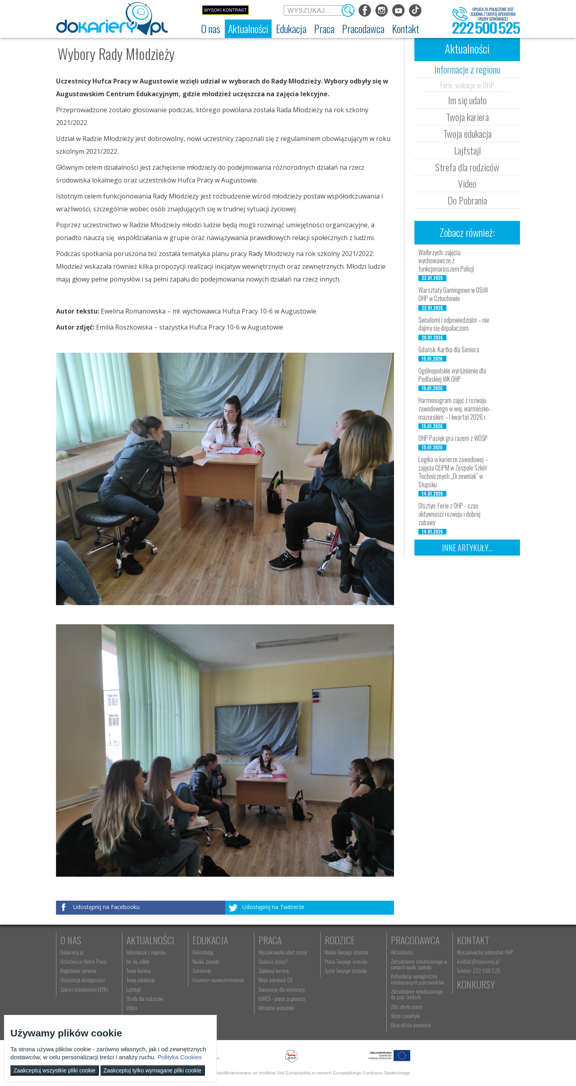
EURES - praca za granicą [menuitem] (281, 999)
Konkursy (476, 984)
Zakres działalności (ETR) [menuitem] (84, 989)
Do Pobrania (467, 200)
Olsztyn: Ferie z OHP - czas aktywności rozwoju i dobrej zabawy (449, 514)
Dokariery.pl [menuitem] (72, 952)
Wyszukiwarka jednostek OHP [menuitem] (485, 952)
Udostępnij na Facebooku (106, 907)
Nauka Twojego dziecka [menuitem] (346, 952)
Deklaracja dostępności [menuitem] (82, 980)
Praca (270, 940)
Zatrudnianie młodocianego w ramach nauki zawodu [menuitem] (419, 964)
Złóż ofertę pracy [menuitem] (406, 1007)
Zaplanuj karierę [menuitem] (273, 971)
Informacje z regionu (467, 69)
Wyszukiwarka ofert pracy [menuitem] (282, 952)
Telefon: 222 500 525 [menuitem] (478, 971)
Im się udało (467, 100)
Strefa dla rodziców (467, 167)
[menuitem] (211, 29)
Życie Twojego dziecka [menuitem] (346, 971)
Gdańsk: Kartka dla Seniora (448, 349)
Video (467, 183)
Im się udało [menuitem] (137, 961)
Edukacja (210, 940)
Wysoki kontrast (225, 10)
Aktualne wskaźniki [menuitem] (276, 1008)
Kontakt (473, 940)
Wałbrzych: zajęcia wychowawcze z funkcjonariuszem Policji (446, 261)
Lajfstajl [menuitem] (133, 989)
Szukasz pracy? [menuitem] (273, 961)
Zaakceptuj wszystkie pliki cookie (55, 1070)
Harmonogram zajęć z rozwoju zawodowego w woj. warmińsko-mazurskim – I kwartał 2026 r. (454, 408)
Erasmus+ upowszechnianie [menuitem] (218, 980)
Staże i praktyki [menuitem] (405, 1016)
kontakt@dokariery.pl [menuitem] (478, 961)
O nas (70, 940)
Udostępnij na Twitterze (273, 907)
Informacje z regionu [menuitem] (146, 952)
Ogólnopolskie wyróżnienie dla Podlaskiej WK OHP (452, 375)
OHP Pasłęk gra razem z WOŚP (453, 438)
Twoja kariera (467, 116)
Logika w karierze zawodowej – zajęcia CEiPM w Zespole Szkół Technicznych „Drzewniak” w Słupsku (453, 472)
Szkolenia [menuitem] (201, 971)
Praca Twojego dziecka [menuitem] (346, 961)
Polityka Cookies (180, 1057)
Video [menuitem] (131, 1008)
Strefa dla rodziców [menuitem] (144, 999)
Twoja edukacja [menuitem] (140, 980)
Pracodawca (415, 940)
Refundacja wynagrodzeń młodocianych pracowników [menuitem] (417, 979)
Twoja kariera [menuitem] (138, 971)
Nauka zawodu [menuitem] (205, 961)
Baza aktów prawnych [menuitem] (411, 1025)
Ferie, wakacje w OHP (467, 84)
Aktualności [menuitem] (402, 952)
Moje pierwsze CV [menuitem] (275, 980)
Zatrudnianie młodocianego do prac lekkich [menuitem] (417, 994)
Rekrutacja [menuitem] (202, 952)
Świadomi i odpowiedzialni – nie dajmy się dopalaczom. (453, 324)
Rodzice (340, 940)
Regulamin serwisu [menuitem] (78, 971)
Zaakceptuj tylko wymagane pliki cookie (153, 1070)
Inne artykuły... (467, 548)
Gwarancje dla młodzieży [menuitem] (281, 989)
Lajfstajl (467, 150)
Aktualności (150, 940)
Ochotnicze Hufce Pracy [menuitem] (83, 961)
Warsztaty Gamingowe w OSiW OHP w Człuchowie (453, 294)
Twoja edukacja (467, 133)
